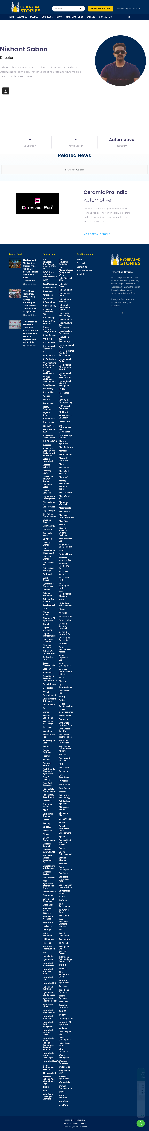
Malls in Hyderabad (64, 442)
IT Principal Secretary (64, 407)
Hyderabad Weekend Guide (48, 1032)
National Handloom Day (64, 565)
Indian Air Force (63, 285)
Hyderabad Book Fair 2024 (48, 971)
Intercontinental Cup (66, 346)
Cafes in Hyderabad (48, 460)
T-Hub (62, 897)
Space (62, 836)
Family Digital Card (49, 741)
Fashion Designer (47, 751)
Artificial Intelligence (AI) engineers (49, 379)
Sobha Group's (65, 819)
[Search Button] (82, 7)
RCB (61, 764)
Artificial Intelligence (48, 372)
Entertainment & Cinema (49, 700)
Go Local (81, 263)
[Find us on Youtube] (134, 17)
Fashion (46, 746)
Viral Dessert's (63, 1050)
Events (46, 712)
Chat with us (133, 1123)
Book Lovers (48, 426)
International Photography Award (65, 367)
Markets (63, 451)
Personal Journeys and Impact (65, 671)
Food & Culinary (46, 778)
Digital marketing (47, 629)
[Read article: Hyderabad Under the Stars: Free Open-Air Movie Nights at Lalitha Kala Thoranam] (15, 263)
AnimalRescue (49, 335)
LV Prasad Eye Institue (65, 436)
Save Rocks (64, 788)
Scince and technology (64, 796)
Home (79, 260)
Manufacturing (66, 447)
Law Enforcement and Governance (65, 428)
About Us (81, 274)
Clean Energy (49, 526)
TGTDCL (63, 969)
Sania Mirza (64, 784)
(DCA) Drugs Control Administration (50, 274)
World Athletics (63, 1096)
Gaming (46, 823)
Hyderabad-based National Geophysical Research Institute (48, 1044)
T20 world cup (64, 911)
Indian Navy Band (64, 294)
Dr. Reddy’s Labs (48, 658)
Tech (61, 930)
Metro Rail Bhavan (64, 472)
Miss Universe (65, 492)
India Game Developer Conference (48, 1096)
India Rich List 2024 (65, 279)
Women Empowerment (65, 1087)
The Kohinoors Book (64, 974)
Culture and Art (48, 563)
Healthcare (48, 922)
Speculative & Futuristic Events (65, 842)
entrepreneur (49, 705)
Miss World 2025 (64, 497)
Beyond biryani (46, 414)
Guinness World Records (47, 910)
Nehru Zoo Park (64, 578)
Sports (62, 848)
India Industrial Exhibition (63, 262)
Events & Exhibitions (48, 716)
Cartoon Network (47, 466)
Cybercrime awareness (48, 585)
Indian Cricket (65, 290)
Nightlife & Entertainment (65, 604)
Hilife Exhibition (47, 934)
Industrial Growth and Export (64, 307)
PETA (61, 677)
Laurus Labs (64, 421)
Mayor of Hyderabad (64, 459)
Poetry (62, 696)
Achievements (49, 287)
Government (48, 895)
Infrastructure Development (65, 332)
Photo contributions (65, 686)
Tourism (63, 986)
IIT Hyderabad (49, 1073)
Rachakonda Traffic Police (65, 736)
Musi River (64, 521)
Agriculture (48, 298)
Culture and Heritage (48, 569)
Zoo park (63, 1105)
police (62, 700)
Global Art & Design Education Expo (48, 858)
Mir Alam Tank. (63, 488)
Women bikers (65, 1082)
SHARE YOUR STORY (100, 9)
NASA (61, 550)
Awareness (48, 403)
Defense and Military (48, 600)
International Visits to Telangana (65, 383)
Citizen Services (47, 491)
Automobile (48, 392)
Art (44, 352)
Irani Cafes (64, 393)
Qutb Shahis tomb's (64, 730)
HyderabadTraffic (51, 1061)
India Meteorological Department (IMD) (66, 271)
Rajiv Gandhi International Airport (65, 748)
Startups (63, 864)
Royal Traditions (64, 776)
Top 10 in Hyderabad (64, 981)
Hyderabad (48, 960)
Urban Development (65, 1038)
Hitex (45, 952)
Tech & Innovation (64, 934)
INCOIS (46, 1087)
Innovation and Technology (64, 339)
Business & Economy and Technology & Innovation (49, 451)
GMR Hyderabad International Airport (49, 884)
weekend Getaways (63, 1062)
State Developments (65, 868)
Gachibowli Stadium (48, 815)
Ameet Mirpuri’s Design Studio (49, 329)
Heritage (47, 930)
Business (47, 445)
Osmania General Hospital (63, 626)
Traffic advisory (63, 997)
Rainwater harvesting (64, 741)
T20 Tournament (64, 905)
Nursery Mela (65, 620)
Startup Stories (62, 859)
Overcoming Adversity (64, 639)
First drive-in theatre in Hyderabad (49, 771)
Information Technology (64, 314)
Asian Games (49, 385)
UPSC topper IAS (65, 1033)
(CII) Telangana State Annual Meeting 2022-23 (49, 264)
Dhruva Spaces (46, 613)
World (62, 1092)
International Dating (65, 360)
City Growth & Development (49, 497)
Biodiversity (48, 422)
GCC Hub (47, 827)
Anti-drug (47, 339)
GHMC (46, 834)
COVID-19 (47, 539)
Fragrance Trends (47, 805)
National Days (65, 554)
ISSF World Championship (65, 401)
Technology (64, 939)
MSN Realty (64, 511)
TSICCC (62, 1011)
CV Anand (47, 574)
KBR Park (63, 412)
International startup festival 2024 (65, 375)
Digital (46, 624)
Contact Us (105, 17)
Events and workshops (48, 722)
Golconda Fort (49, 892)
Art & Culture (49, 356)
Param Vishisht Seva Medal (65, 649)
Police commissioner (66, 711)
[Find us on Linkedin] (117, 313)
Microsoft (63, 477)
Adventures (48, 291)
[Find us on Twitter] (129, 17)
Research (63, 771)
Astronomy (48, 389)
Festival (46, 756)
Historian (47, 943)
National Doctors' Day (65, 559)
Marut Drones (65, 454)
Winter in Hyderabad (64, 1077)
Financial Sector (47, 764)
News (61, 600)
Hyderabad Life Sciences (49, 994)
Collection (47, 529)
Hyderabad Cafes (48, 978)
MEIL (61, 464)
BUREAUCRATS (50, 441)
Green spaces (49, 905)
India (45, 1091)
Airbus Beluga (49, 317)
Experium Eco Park (49, 736)
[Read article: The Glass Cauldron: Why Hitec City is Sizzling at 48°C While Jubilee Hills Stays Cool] (15, 293)
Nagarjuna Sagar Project (65, 545)
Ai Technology (49, 306)
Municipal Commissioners (66, 516)
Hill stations (48, 939)
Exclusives (47, 727)
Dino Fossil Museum (48, 640)
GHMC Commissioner (50, 839)
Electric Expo (49, 688)
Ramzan (63, 754)
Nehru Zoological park (64, 585)
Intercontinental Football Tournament (66, 353)
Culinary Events (46, 543)
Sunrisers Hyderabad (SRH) (64, 879)
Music (62, 525)
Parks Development (65, 664)
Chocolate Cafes (47, 486)
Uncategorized (66, 1018)
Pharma (62, 681)
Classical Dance (47, 521)
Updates (63, 1028)
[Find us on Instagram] (119, 17)
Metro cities (65, 467)
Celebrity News (47, 472)
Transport (63, 1002)
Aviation (46, 396)
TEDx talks (64, 943)
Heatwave (47, 926)
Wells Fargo (64, 1067)
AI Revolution (49, 302)
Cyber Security (46, 579)
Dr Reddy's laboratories (49, 652)
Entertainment (49, 695)
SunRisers (63, 873)
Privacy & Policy (84, 270)
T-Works (63, 900)
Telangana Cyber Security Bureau (64, 949)
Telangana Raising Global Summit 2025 (65, 959)
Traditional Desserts (64, 991)
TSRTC (62, 1015)
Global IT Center (47, 873)
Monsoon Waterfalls (63, 503)
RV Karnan (63, 781)
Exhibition (47, 731)
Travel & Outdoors (63, 1006)
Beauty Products (47, 408)
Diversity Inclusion (47, 646)
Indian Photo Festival (65, 300)
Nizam (62, 609)
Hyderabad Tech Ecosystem (48, 1024)
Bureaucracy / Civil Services (49, 436)
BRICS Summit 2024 (49, 430)
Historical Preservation (49, 947)
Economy (47, 669)
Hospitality (48, 956)
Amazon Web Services (49, 322)
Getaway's (47, 831)
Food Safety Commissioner (50, 790)
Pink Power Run (64, 692)
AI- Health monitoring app (48, 311)
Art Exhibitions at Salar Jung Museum (49, 365)
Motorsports (65, 508)
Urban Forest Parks (65, 1044)
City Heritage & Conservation (49, 504)
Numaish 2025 (65, 616)
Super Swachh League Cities (65, 886)
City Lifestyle (49, 510)
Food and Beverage (47, 784)
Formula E (47, 801)
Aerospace (48, 295)
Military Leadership (64, 482)
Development (49, 605)
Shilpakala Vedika (64, 808)
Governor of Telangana (48, 900)
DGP (45, 609)
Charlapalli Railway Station (48, 478)
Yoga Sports (64, 1101)
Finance (46, 759)
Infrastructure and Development (65, 325)
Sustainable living (64, 892)
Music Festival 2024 (65, 540)
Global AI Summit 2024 (49, 851)
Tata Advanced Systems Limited (63, 922)
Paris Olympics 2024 (63, 657)
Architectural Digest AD (49, 347)
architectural (49, 342)
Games (46, 820)
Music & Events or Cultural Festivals (63, 531)
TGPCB (62, 965)
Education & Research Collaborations (50, 678)
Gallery (91, 17)
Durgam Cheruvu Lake (49, 664)
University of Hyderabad (65, 1023)
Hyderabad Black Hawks (48, 964)
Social (62, 822)
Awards (46, 399)
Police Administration (66, 705)
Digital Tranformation (50, 634)
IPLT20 (62, 389)
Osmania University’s (64, 633)
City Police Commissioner (50, 515)
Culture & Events (47, 557)
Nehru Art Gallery (63, 573)
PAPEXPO (63, 644)
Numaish (63, 613)
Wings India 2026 (64, 1071)
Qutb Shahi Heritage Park (65, 724)
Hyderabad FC (49, 983)
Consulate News (47, 534)
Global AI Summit (47, 845)
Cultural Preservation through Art (49, 550)
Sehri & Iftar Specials (64, 802)
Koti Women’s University (65, 416)
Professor (64, 719)
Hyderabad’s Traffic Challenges (48, 1055)
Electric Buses (49, 684)
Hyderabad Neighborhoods (50, 999)
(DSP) (45, 280)
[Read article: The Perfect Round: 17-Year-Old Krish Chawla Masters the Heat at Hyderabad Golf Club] (15, 324)
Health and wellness (48, 917)
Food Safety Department (48, 796)
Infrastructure (65, 319)
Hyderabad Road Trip (48, 1017)
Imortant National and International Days (49, 1080)
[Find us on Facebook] (139, 17)
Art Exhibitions (49, 359)
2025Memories (50, 284)
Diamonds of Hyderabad (49, 619)
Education (47, 672)
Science (62, 792)
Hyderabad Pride (48, 1005)
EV (44, 708)
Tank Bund (64, 916)
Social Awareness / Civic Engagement (65, 829)
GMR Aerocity (49, 878)
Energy (46, 691)
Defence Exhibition (47, 594)
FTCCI (46, 810)
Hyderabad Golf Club (48, 988)
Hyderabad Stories (77, 1120)
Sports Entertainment (65, 853)
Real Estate (64, 768)
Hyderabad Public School (49, 1011)
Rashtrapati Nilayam (64, 759)
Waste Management (65, 1056)
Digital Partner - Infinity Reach (74, 1123)
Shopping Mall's (63, 814)
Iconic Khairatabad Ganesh (48, 1067)
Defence (46, 590)
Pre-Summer (65, 715)
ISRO (61, 396)
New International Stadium (65, 593)
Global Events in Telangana (49, 867)
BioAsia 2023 (49, 418)
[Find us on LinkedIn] (124, 17)
